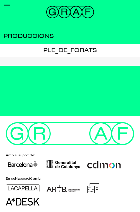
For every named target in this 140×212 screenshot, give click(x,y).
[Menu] (7, 5)
